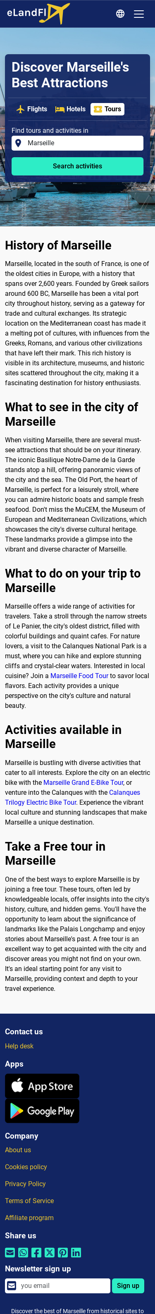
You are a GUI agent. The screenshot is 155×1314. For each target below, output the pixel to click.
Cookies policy (26, 1167)
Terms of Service (29, 1201)
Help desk (19, 1046)
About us (18, 1150)
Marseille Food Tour (79, 676)
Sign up (128, 1286)
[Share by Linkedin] (76, 1258)
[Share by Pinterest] (63, 1258)
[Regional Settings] (121, 14)
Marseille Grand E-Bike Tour (83, 782)
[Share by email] (10, 1258)
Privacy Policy (25, 1184)
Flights (31, 109)
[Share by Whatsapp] (23, 1258)
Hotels (70, 109)
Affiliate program (29, 1218)
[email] (63, 1285)
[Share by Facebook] (36, 1258)
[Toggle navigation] (139, 14)
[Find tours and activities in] (83, 143)
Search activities (77, 166)
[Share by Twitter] (50, 1258)
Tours (107, 109)
